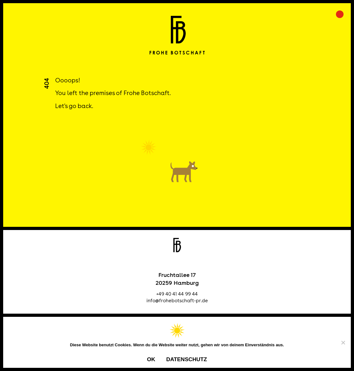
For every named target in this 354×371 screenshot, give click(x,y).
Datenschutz (186, 359)
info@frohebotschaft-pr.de (177, 300)
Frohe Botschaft (177, 35)
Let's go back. (74, 106)
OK (151, 359)
